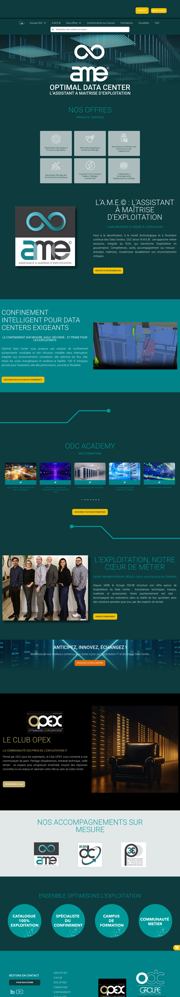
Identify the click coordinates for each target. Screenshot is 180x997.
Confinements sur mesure (101, 23)
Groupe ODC (38, 23)
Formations (127, 23)
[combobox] (90, 30)
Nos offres (73, 23)
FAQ (157, 23)
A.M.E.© (56, 23)
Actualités (144, 23)
